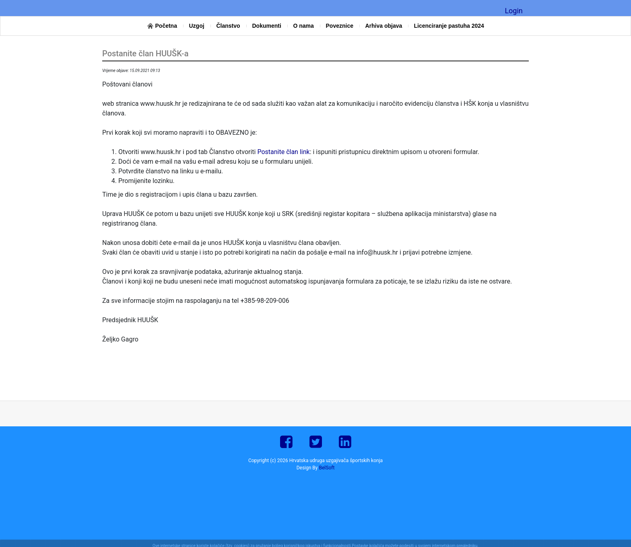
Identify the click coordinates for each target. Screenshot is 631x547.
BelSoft (327, 468)
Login (513, 10)
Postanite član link (283, 152)
